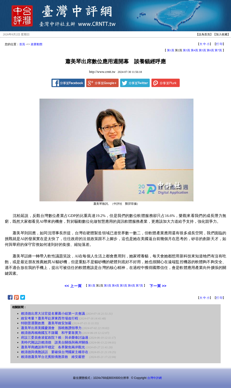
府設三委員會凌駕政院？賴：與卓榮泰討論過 (54, 337)
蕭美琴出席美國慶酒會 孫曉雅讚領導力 (51, 328)
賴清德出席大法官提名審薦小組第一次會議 (53, 313)
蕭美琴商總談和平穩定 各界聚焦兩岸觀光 (53, 347)
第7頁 (218, 50)
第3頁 (186, 50)
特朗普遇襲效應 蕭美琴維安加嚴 (46, 323)
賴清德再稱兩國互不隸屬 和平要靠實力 (51, 333)
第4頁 (194, 50)
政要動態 (36, 44)
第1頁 (170, 50)
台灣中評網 (154, 378)
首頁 (22, 44)
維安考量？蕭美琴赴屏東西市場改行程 (49, 318)
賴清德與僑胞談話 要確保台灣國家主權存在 (54, 352)
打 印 (219, 44)
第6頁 (210, 50)
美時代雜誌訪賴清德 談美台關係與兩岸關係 (54, 342)
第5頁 (202, 50)
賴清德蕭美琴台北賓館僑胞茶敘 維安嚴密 (54, 357)
